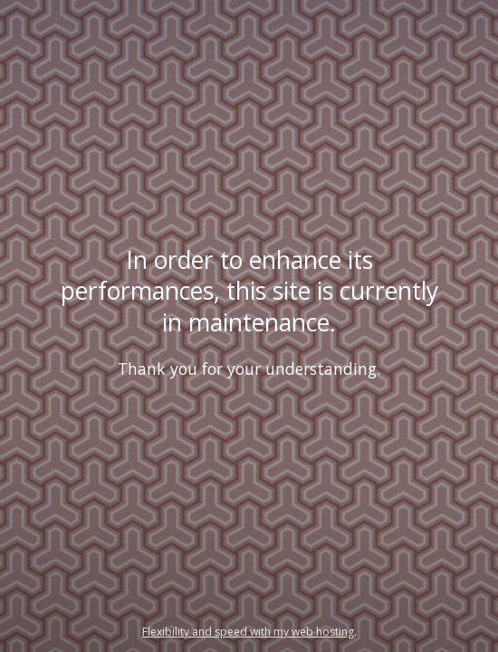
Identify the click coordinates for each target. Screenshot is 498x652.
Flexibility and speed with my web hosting (248, 631)
